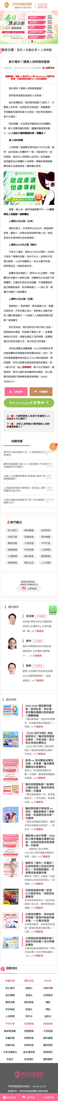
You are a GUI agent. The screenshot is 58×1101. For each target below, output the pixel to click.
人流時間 (46, 50)
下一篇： (11, 424)
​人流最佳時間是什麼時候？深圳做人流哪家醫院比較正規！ (24, 489)
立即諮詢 (29, 589)
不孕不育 (45, 543)
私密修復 (45, 530)
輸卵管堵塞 (10, 1031)
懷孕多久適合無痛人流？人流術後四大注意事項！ (24, 453)
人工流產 (45, 562)
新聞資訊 (48, 1052)
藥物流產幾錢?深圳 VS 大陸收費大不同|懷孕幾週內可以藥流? (25, 465)
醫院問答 (48, 1045)
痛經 (48, 1002)
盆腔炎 (47, 1016)
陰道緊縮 (12, 549)
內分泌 (48, 981)
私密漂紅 (29, 1059)
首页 (19, 50)
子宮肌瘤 (29, 543)
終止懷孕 (12, 530)
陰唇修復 (12, 562)
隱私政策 (43, 1091)
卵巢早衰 (10, 1045)
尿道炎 (29, 1009)
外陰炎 (9, 1059)
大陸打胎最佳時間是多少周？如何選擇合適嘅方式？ (24, 501)
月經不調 (12, 537)
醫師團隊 (48, 1059)
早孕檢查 (29, 549)
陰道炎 (29, 988)
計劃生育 (31, 50)
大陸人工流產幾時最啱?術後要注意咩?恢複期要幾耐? (25, 477)
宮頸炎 (29, 995)
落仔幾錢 (45, 537)
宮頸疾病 (29, 537)
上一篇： (11, 416)
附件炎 (29, 1016)
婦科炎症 (29, 562)
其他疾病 (48, 1023)
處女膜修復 (29, 1052)
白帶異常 (48, 995)
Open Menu (54, 5)
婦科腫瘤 (29, 530)
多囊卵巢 (10, 1038)
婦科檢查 (29, 556)
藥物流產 (12, 543)
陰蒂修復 (29, 1045)
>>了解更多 (38, 631)
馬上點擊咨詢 (48, 68)
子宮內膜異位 (10, 1052)
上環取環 (12, 556)
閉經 (48, 1009)
